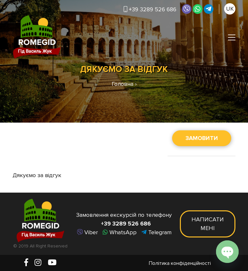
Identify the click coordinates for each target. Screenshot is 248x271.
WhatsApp (120, 232)
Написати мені (207, 224)
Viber (87, 232)
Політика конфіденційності (180, 263)
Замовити (201, 138)
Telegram (156, 232)
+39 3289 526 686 (150, 9)
